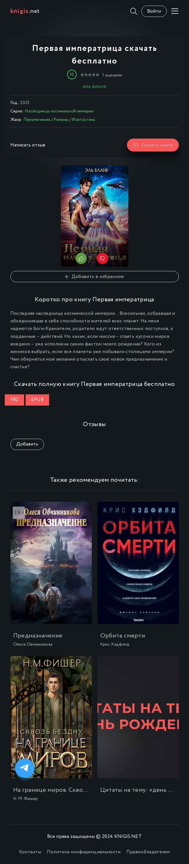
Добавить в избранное (94, 276)
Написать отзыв (27, 145)
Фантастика (83, 120)
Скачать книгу (153, 145)
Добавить (27, 444)
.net (25, 11)
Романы (61, 120)
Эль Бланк (94, 87)
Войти (154, 11)
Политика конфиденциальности (84, 852)
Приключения (37, 120)
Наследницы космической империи (59, 111)
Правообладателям (148, 852)
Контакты (30, 852)
